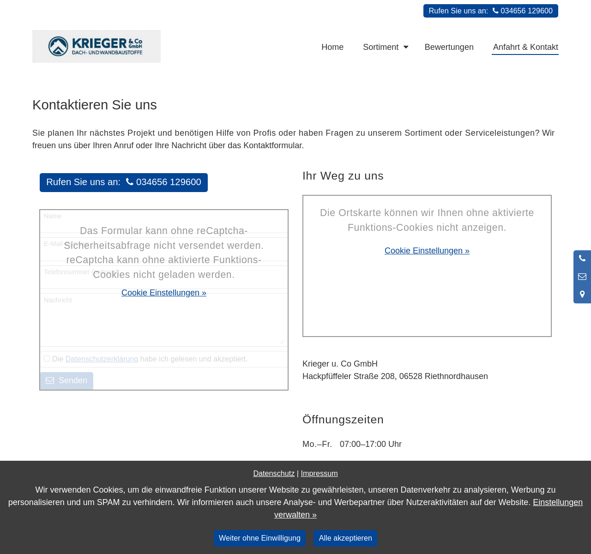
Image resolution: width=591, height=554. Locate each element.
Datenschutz (274, 473)
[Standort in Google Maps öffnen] (582, 294)
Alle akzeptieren (345, 538)
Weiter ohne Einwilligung (260, 538)
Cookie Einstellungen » (163, 292)
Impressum (319, 473)
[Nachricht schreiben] (582, 277)
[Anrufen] (582, 259)
